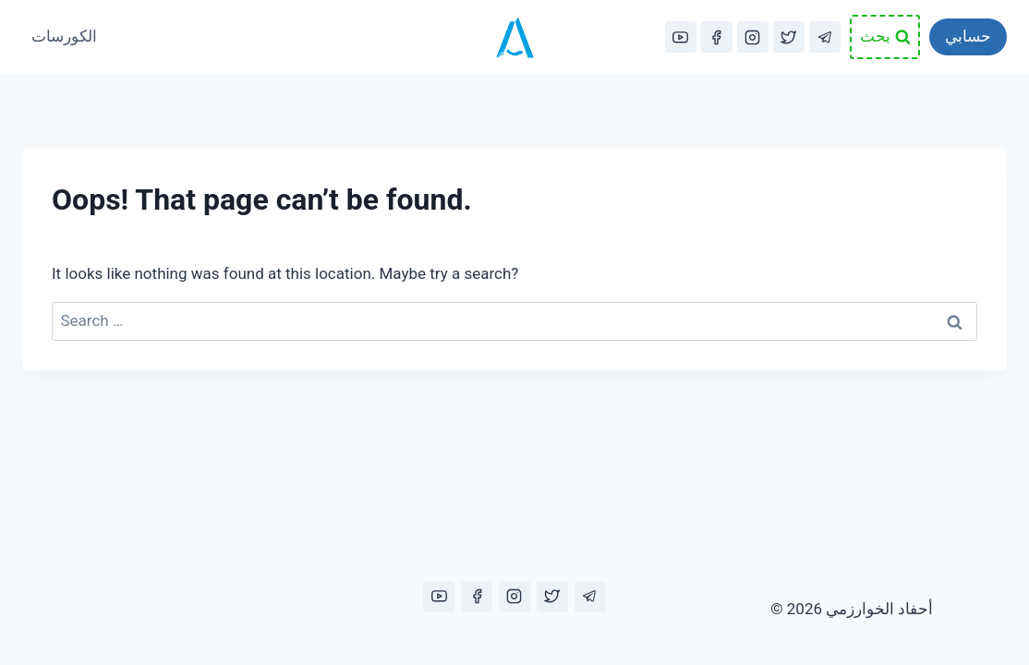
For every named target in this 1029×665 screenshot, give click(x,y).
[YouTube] (680, 37)
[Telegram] (825, 37)
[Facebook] (716, 37)
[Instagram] (753, 37)
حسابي (968, 36)
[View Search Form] (885, 37)
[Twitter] (789, 37)
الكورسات (64, 36)
